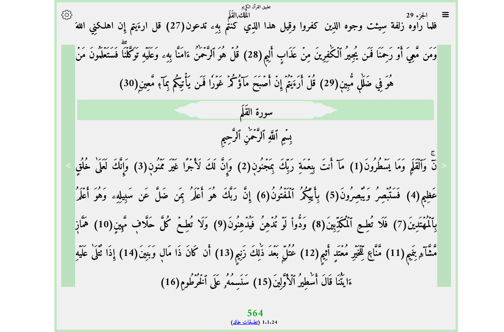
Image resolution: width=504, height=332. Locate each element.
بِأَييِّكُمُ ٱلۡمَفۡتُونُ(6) (281, 196)
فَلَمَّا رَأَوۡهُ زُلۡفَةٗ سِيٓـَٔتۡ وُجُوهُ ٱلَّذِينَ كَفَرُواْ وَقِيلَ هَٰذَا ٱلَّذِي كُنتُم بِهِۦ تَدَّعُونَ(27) (295, 26)
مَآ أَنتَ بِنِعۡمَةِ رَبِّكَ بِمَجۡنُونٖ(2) (284, 167)
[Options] (62, 14)
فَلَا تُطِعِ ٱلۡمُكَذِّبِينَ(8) (343, 225)
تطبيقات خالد (241, 322)
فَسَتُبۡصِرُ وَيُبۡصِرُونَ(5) (356, 196)
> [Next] (64, 165)
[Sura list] (441, 14)
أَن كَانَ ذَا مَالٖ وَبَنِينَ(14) (159, 253)
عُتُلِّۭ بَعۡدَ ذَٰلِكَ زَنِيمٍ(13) (249, 253)
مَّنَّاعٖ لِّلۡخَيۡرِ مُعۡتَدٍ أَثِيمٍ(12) (334, 253)
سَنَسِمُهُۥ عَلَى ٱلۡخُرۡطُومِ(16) (200, 282)
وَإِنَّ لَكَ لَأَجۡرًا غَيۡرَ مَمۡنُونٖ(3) (176, 167)
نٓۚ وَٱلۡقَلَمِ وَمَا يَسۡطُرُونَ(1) (386, 167)
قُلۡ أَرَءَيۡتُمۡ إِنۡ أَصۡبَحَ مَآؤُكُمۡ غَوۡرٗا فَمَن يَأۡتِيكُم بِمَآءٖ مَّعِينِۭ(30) (212, 84)
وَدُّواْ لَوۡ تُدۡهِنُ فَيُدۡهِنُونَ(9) (253, 225)
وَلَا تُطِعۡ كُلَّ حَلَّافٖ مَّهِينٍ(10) (144, 225)
